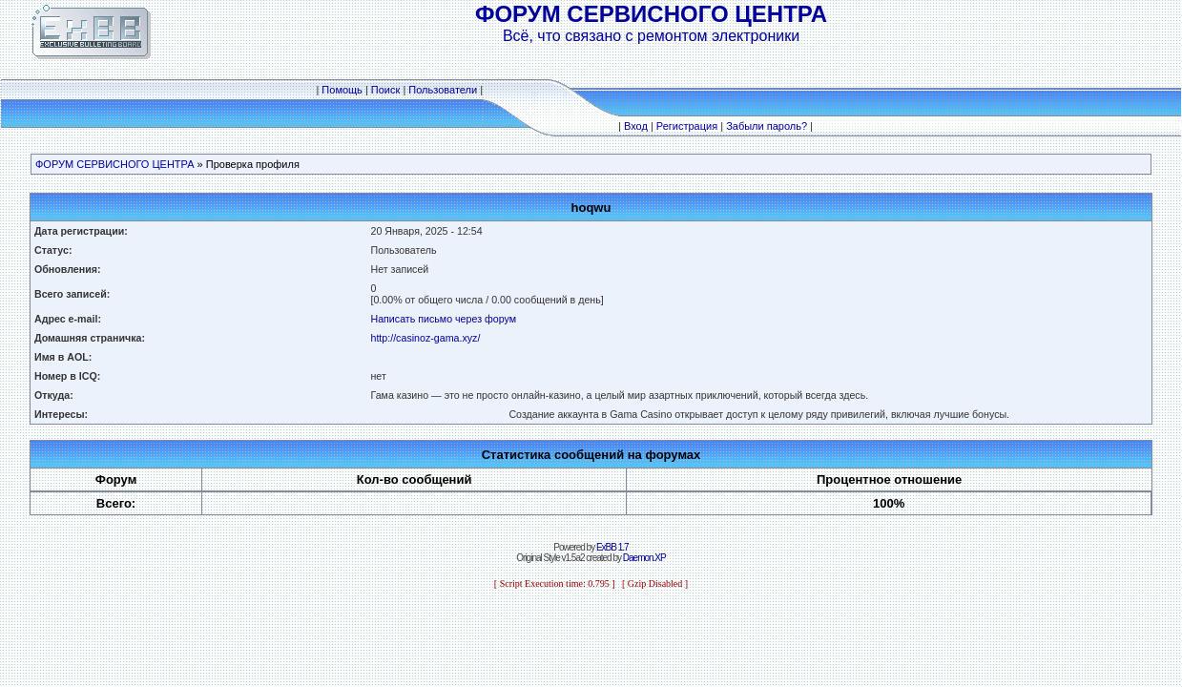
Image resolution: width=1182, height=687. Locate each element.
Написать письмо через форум (443, 318)
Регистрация (686, 126)
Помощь (342, 89)
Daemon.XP (644, 557)
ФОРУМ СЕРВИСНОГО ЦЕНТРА (115, 164)
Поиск (385, 89)
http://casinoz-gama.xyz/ (425, 338)
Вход (636, 126)
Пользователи (442, 89)
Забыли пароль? (766, 126)
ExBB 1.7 (612, 547)
